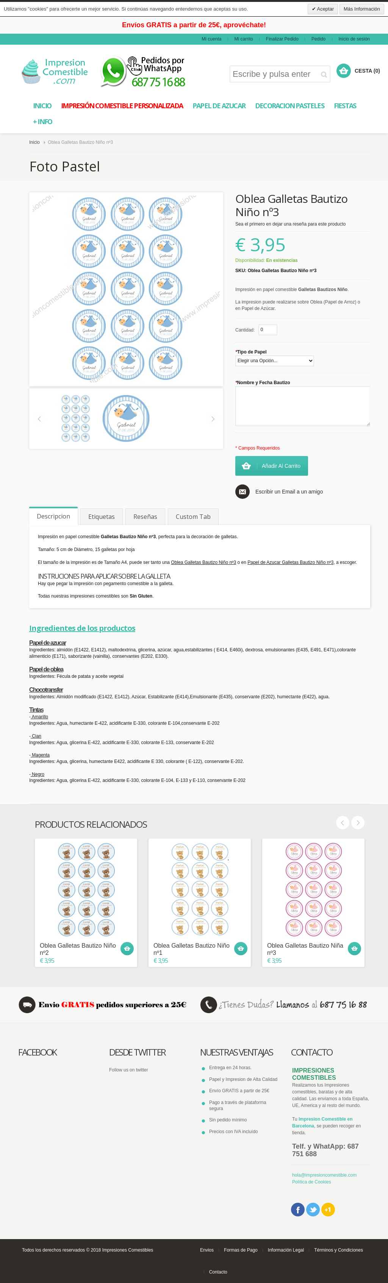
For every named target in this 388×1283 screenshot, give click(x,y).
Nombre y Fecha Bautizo (262, 382)
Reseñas (145, 516)
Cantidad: (245, 330)
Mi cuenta (211, 39)
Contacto (218, 1272)
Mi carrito (243, 39)
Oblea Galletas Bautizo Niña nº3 (305, 949)
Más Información (362, 9)
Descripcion (53, 516)
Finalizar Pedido (282, 39)
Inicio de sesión (354, 39)
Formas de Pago (241, 1250)
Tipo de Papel (250, 352)
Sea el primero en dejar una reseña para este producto (290, 224)
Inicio (34, 142)
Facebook (298, 1209)
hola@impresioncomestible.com (324, 1175)
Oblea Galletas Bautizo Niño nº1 (191, 949)
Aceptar (325, 9)
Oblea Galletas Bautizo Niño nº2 (78, 949)
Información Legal (286, 1250)
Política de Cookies (311, 1182)
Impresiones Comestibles (127, 1250)
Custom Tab (193, 516)
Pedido (318, 39)
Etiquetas (101, 516)
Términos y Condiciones (338, 1250)
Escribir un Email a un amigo (289, 492)
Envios (207, 1250)
